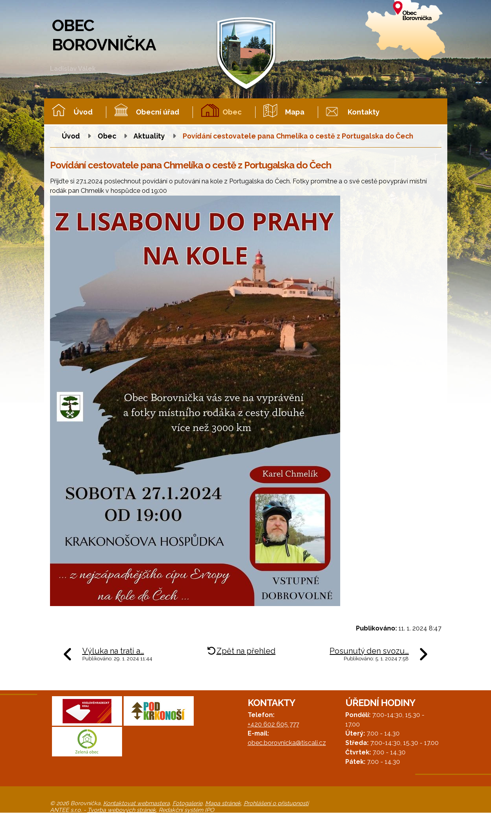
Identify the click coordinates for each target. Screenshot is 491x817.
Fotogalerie (187, 803)
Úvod (83, 112)
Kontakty (364, 112)
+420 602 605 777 (273, 724)
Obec (232, 112)
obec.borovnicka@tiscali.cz (287, 743)
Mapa (294, 112)
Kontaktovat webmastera (136, 803)
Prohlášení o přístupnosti (276, 803)
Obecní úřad (157, 112)
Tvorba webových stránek (121, 809)
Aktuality (149, 136)
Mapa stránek (223, 803)
